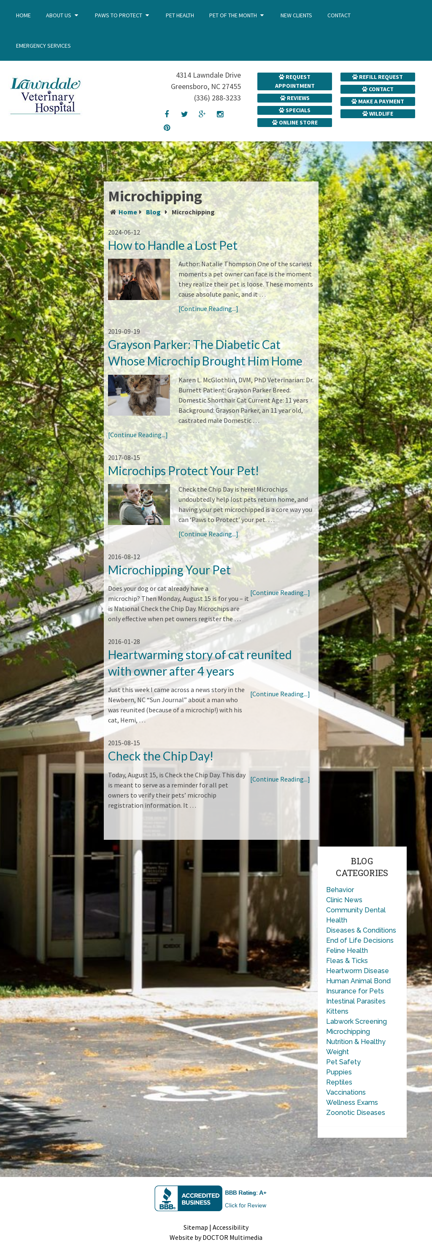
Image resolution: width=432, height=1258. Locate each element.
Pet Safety (343, 1062)
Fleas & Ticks (347, 961)
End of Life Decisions (360, 940)
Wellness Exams (352, 1102)
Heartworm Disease (357, 971)
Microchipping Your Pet (169, 570)
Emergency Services (43, 45)
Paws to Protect (118, 15)
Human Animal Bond (358, 981)
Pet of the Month (233, 15)
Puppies (339, 1072)
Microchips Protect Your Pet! (183, 470)
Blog (153, 212)
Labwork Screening (356, 1021)
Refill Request (377, 77)
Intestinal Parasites (356, 1001)
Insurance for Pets (355, 991)
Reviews (295, 98)
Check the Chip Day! (160, 756)
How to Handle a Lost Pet (173, 245)
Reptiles (339, 1082)
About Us (58, 15)
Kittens (337, 1011)
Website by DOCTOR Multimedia (216, 1237)
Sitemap (196, 1227)
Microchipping (348, 1032)
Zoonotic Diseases (355, 1113)
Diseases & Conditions (361, 930)
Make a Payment (377, 101)
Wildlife (377, 113)
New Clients (296, 15)
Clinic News (344, 900)
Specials (294, 110)
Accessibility (230, 1227)
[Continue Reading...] (208, 308)
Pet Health (180, 15)
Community (344, 910)
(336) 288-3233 (217, 98)
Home (23, 15)
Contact (339, 15)
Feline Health (347, 951)
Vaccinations (346, 1092)
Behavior (340, 890)
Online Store (295, 122)
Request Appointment (295, 81)
